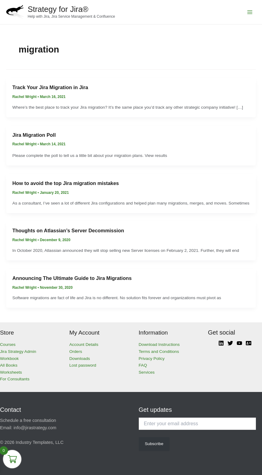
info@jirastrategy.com (35, 427)
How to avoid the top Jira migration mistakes (66, 183)
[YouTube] (239, 343)
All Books (8, 365)
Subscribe (154, 443)
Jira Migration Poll (34, 135)
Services (147, 372)
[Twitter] (230, 343)
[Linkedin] (221, 343)
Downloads (79, 358)
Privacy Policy (152, 358)
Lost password (82, 365)
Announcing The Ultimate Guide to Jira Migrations (72, 278)
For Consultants (15, 379)
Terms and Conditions (159, 351)
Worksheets (11, 372)
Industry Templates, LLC (39, 442)
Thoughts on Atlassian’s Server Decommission (68, 230)
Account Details (83, 344)
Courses (8, 344)
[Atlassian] (248, 343)
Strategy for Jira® (58, 9)
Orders (75, 351)
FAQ (143, 365)
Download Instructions (159, 344)
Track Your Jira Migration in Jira (50, 87)
